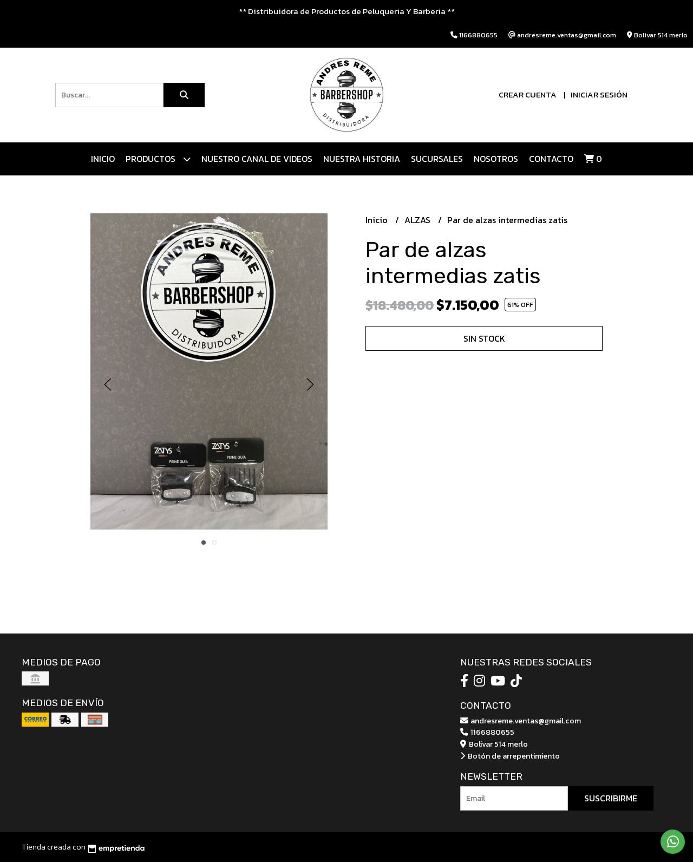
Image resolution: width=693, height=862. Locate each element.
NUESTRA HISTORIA (361, 158)
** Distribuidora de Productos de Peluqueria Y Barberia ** (347, 11)
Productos (158, 158)
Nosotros (496, 158)
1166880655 (487, 732)
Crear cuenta (528, 94)
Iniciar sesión (599, 94)
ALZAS (418, 219)
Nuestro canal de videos (256, 158)
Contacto (551, 158)
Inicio (103, 158)
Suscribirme (610, 798)
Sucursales (437, 158)
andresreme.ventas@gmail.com (520, 721)
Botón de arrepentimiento (510, 756)
